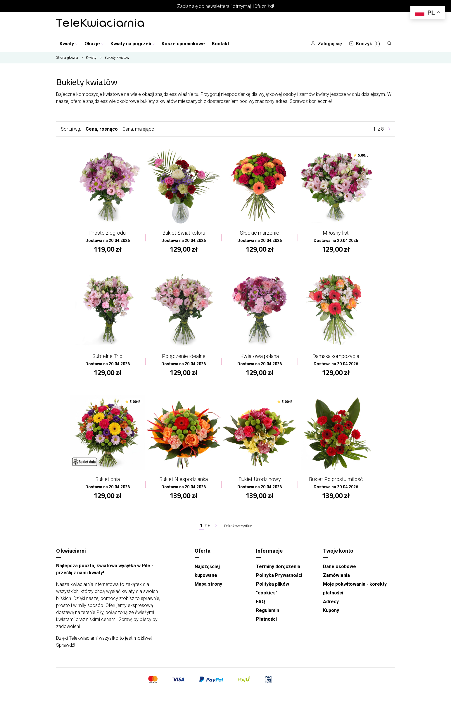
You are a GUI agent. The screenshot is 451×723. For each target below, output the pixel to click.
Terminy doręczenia (278, 571)
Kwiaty (68, 43)
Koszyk (364, 43)
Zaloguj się (326, 43)
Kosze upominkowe (183, 43)
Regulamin (267, 615)
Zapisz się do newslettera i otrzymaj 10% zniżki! (225, 6)
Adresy (331, 606)
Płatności (266, 624)
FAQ (260, 606)
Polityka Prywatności (279, 580)
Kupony (331, 615)
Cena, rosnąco (102, 129)
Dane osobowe (339, 571)
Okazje (93, 43)
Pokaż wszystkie (238, 530)
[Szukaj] (389, 43)
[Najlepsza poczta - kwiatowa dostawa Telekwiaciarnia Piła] (100, 23)
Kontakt (220, 43)
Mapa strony (208, 589)
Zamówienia (336, 580)
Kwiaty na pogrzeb (132, 43)
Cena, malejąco (138, 129)
